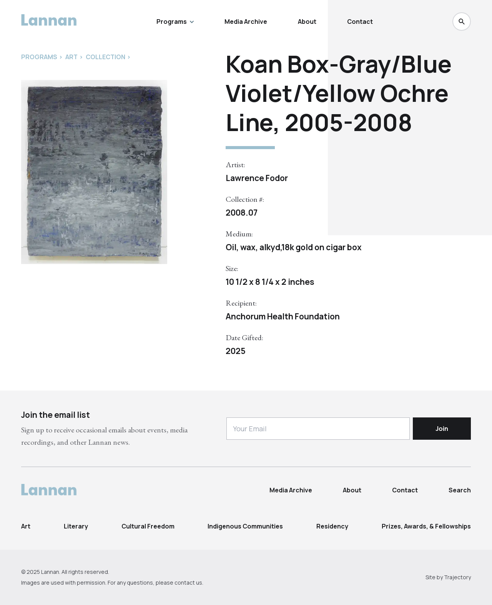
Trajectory (457, 577)
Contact (360, 21)
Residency (332, 526)
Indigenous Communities (245, 526)
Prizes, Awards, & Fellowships (426, 526)
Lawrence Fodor (257, 178)
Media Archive (245, 21)
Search (460, 490)
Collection (105, 57)
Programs (175, 21)
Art (25, 526)
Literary (76, 526)
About (307, 21)
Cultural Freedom (148, 526)
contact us (188, 582)
